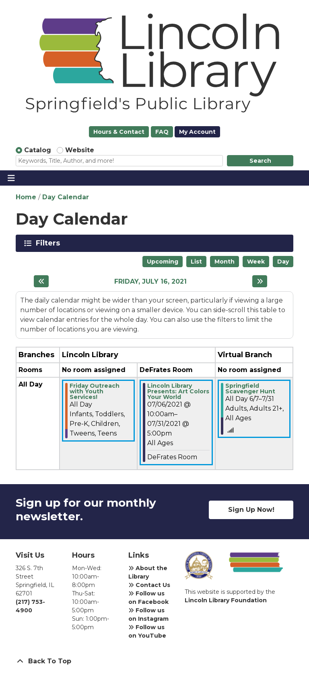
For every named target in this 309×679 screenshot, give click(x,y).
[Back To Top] (154, 661)
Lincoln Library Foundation (226, 600)
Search (260, 160)
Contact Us (149, 585)
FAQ (162, 131)
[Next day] (259, 281)
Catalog (37, 150)
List (196, 261)
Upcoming (162, 261)
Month (224, 261)
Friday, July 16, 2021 (150, 281)
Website (79, 150)
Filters (49, 243)
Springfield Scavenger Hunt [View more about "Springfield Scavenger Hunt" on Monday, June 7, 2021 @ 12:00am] (250, 388)
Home (26, 197)
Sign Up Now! (251, 509)
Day (283, 261)
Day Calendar (65, 197)
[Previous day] (41, 281)
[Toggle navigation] (11, 178)
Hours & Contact (118, 131)
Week (256, 261)
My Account (197, 131)
